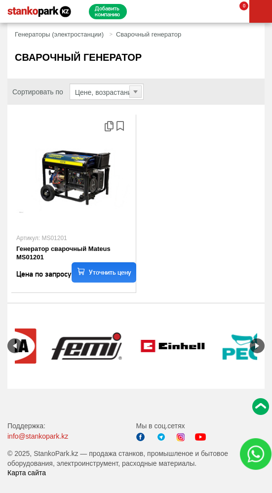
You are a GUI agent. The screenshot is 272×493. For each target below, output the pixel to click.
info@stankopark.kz (37, 436)
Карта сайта (26, 473)
